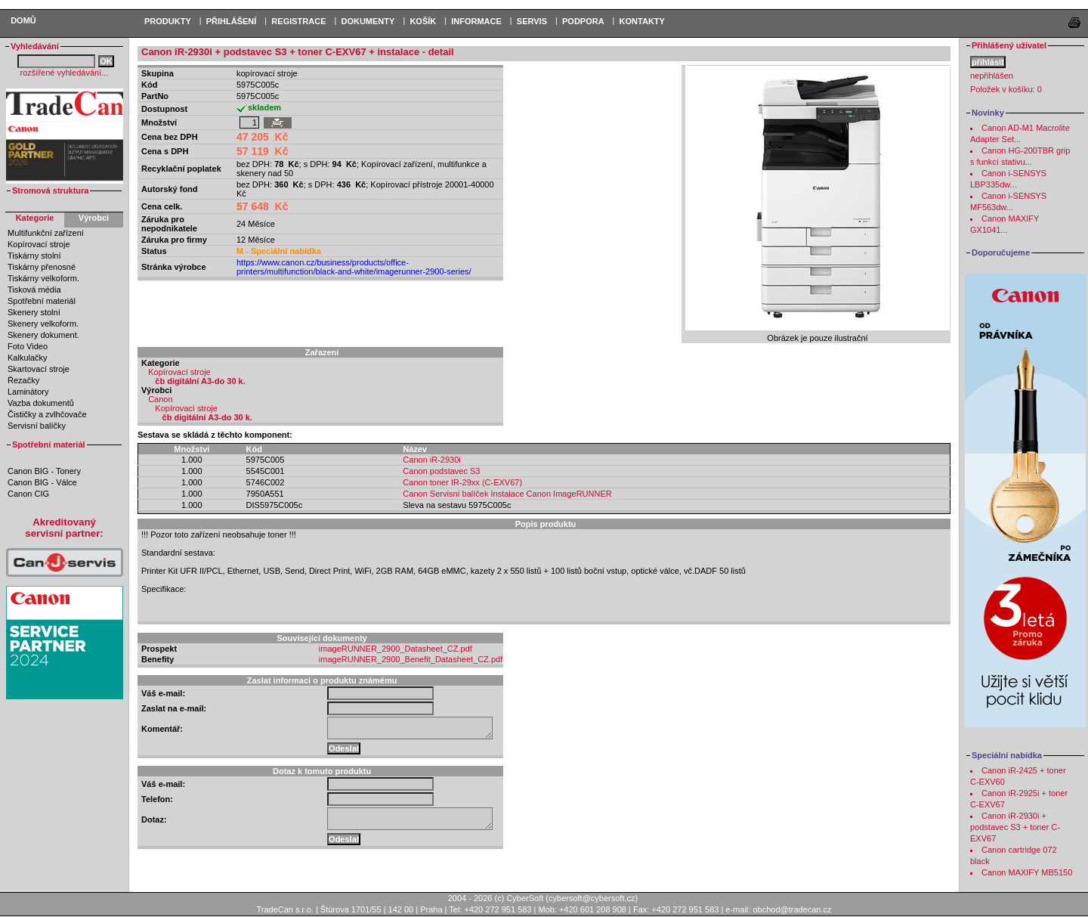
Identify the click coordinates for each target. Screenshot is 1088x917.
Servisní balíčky (37, 425)
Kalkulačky (28, 357)
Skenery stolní (34, 312)
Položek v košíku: (1006, 89)
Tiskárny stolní (34, 255)
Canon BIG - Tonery (44, 471)
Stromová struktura (50, 190)
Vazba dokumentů (41, 402)
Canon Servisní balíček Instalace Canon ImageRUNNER (507, 493)
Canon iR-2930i (431, 459)
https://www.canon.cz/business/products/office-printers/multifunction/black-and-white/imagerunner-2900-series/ (353, 267)
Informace (476, 21)
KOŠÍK (423, 21)
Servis (532, 21)
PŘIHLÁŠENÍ (231, 21)
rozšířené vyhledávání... (64, 72)
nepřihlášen (991, 75)
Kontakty (642, 21)
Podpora (583, 21)
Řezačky (23, 380)
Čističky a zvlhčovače (47, 414)
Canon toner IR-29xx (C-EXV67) (462, 482)
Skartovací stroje (39, 368)
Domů (23, 20)
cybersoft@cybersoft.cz (592, 898)
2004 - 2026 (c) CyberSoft (496, 898)
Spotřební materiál (42, 300)
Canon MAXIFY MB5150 (1026, 872)
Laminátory (28, 391)
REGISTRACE (298, 21)
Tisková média (34, 289)
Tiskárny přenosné (42, 266)
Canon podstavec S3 (441, 471)
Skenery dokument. (43, 334)
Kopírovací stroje (39, 244)
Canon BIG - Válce (42, 482)
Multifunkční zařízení (46, 232)
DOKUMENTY (367, 21)
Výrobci (94, 217)
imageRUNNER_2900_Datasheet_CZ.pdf (395, 648)
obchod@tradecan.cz (792, 909)
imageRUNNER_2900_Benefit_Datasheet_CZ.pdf (410, 659)
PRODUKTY (167, 21)
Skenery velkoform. (43, 323)
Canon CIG (28, 493)
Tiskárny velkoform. (43, 278)
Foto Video (28, 346)
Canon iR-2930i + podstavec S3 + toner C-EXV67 (1015, 827)
